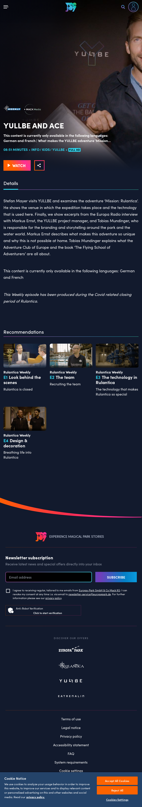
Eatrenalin (71, 696)
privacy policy (53, 598)
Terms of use (71, 719)
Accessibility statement (71, 745)
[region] (71, 789)
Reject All (117, 790)
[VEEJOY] (71, 7)
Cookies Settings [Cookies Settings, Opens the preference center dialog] (117, 799)
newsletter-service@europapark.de (90, 594)
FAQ (71, 753)
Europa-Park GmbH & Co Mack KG (99, 590)
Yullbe (71, 681)
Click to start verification (47, 613)
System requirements (71, 762)
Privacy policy (71, 736)
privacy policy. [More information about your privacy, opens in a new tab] (35, 797)
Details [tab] (10, 183)
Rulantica (71, 666)
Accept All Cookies (117, 781)
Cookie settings (71, 770)
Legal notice (71, 727)
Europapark (71, 651)
